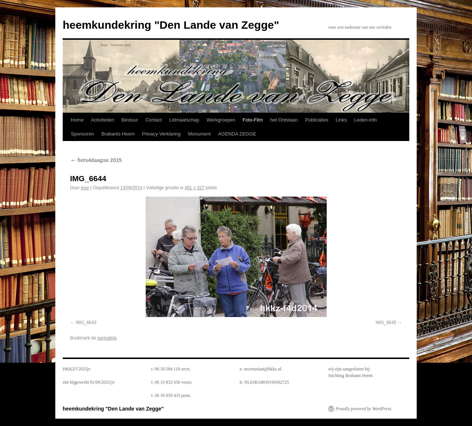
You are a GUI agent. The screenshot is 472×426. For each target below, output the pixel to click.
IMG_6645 (386, 322)
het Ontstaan (284, 120)
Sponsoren (82, 134)
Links (341, 120)
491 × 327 (195, 187)
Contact (153, 120)
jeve (85, 187)
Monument (199, 134)
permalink (107, 338)
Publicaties (316, 120)
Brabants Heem (118, 134)
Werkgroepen (220, 120)
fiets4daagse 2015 (96, 160)
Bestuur (130, 120)
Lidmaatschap (184, 120)
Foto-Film (253, 120)
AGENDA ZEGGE (237, 134)
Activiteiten (102, 120)
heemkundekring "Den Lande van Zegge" (171, 25)
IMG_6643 (86, 322)
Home (77, 120)
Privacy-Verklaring (161, 134)
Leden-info (365, 120)
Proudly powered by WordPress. (364, 408)
